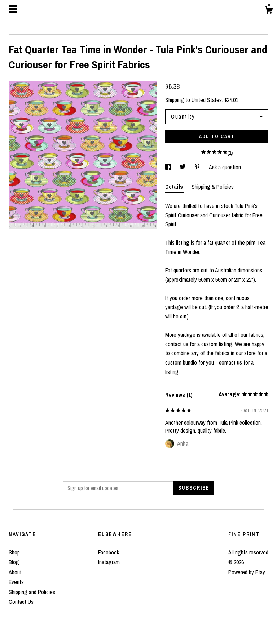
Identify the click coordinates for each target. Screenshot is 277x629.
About (15, 572)
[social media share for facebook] (168, 167)
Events (16, 582)
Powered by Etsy (246, 572)
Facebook (108, 552)
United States (207, 100)
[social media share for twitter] (183, 167)
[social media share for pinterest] (198, 167)
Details (174, 187)
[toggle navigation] (13, 9)
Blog (14, 562)
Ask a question (225, 167)
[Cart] (269, 10)
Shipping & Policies (213, 187)
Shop (14, 552)
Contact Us (21, 602)
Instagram (109, 562)
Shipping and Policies (32, 592)
